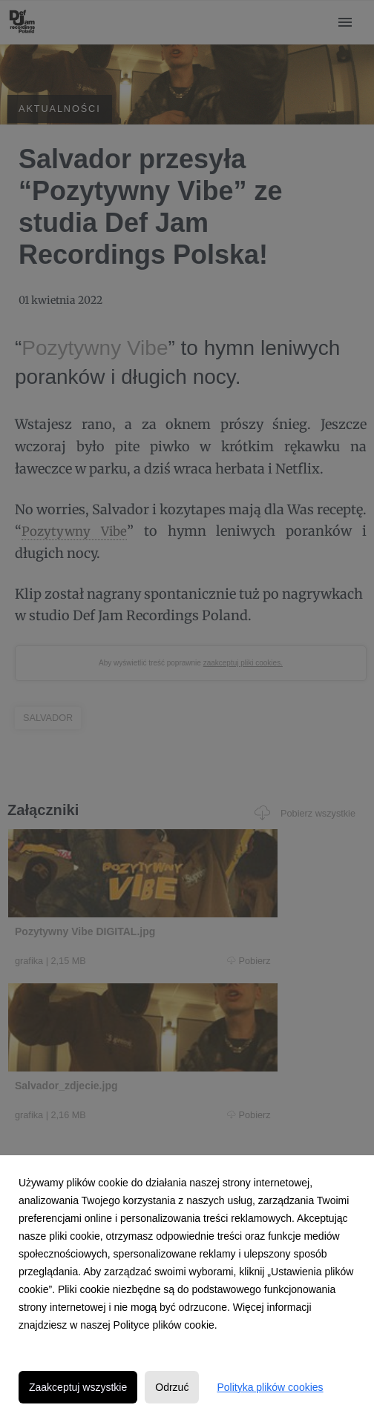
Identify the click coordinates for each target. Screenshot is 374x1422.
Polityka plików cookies (270, 1387)
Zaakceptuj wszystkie (78, 1387)
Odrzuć (171, 1387)
